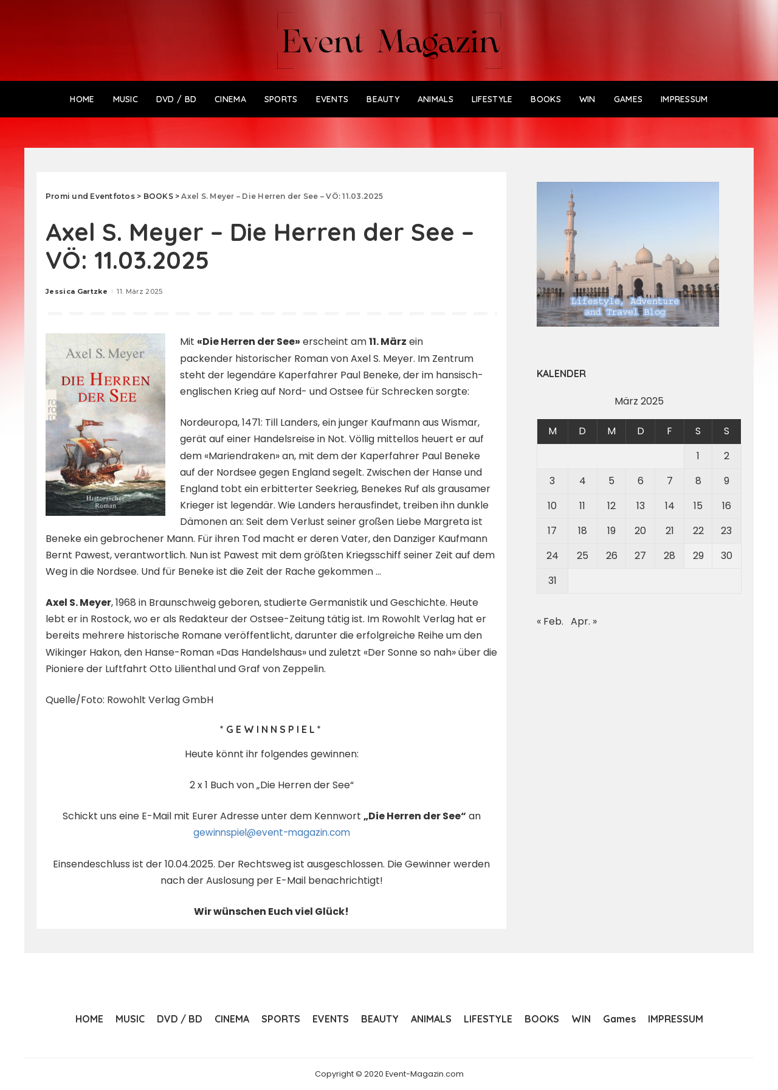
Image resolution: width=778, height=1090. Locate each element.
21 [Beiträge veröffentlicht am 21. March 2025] (670, 531)
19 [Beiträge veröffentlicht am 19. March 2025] (611, 531)
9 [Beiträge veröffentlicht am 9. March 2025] (726, 481)
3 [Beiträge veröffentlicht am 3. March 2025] (552, 481)
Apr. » (584, 621)
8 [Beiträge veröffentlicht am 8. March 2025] (698, 481)
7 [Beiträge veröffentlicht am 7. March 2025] (670, 481)
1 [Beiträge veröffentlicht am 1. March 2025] (698, 456)
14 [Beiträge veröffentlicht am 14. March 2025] (670, 506)
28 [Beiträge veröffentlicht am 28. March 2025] (669, 556)
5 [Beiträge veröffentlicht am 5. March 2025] (611, 481)
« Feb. (550, 621)
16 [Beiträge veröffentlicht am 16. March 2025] (726, 506)
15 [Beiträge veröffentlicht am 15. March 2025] (698, 506)
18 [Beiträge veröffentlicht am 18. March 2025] (582, 531)
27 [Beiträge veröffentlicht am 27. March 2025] (640, 556)
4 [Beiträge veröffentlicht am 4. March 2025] (582, 481)
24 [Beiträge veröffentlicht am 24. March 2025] (552, 556)
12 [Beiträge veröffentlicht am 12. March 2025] (611, 506)
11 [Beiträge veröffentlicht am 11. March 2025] (582, 506)
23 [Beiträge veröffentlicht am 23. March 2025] (726, 531)
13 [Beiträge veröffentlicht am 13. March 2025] (640, 506)
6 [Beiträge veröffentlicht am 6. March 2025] (641, 481)
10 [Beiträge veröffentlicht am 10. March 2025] (552, 506)
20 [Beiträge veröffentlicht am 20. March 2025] (640, 531)
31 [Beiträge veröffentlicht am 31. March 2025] (552, 581)
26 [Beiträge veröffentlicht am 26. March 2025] (612, 556)
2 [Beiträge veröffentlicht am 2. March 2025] (726, 456)
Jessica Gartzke (77, 291)
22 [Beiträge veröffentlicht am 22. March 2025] (698, 531)
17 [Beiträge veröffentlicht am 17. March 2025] (552, 531)
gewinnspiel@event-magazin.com (271, 832)
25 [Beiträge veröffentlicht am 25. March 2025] (582, 556)
